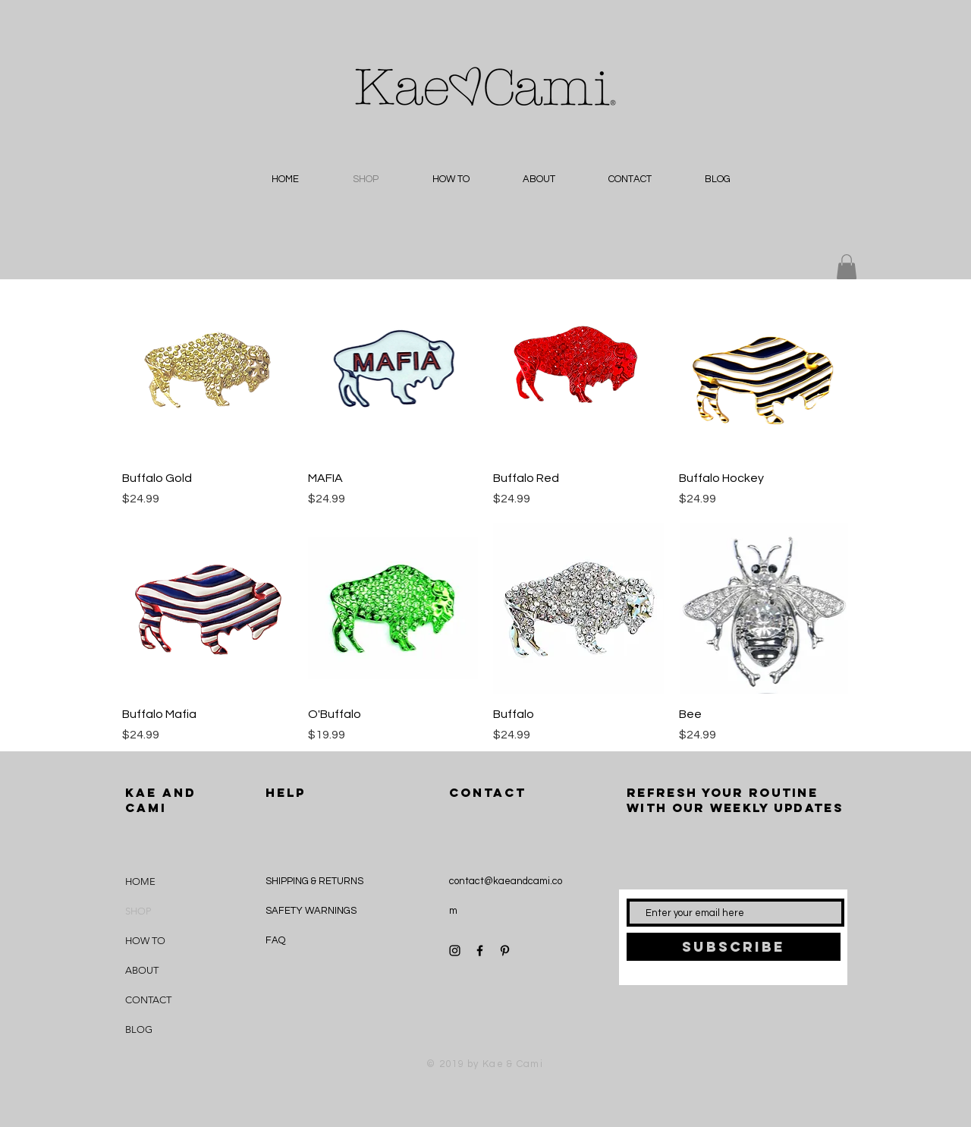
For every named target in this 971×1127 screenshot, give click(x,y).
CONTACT (148, 1000)
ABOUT (142, 970)
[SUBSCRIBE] (734, 947)
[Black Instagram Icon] (455, 950)
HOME (140, 881)
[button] (846, 266)
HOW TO (145, 940)
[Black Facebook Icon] (480, 950)
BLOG (138, 1029)
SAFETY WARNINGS (311, 910)
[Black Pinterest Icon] (505, 950)
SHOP (138, 911)
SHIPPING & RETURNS (314, 881)
